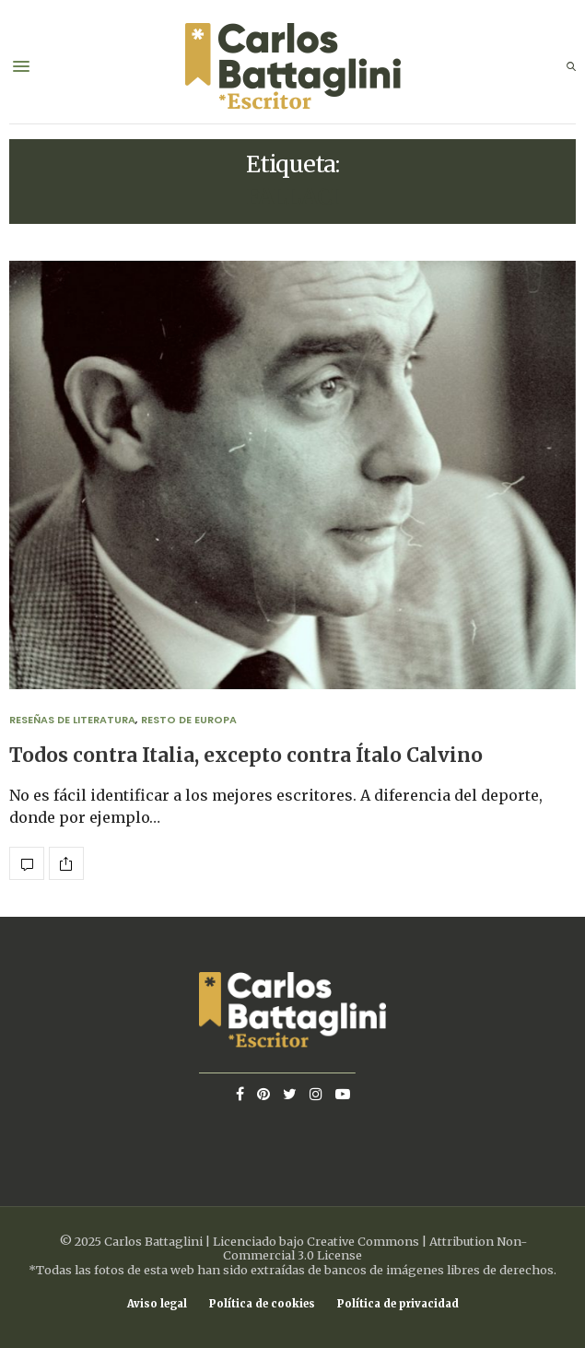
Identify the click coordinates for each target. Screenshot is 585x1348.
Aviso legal (157, 1304)
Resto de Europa (189, 719)
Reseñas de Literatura (72, 719)
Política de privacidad (398, 1304)
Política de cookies (262, 1304)
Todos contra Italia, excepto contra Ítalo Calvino (246, 756)
